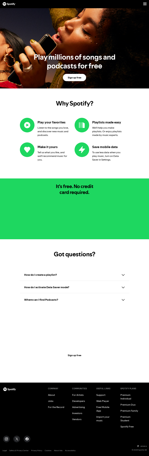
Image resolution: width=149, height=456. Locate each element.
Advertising (78, 407)
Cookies (48, 450)
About (51, 395)
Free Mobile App (102, 408)
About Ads (58, 450)
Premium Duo (128, 404)
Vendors (76, 419)
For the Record (56, 407)
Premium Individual (125, 396)
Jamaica (142, 446)
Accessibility (70, 450)
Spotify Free (127, 426)
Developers (78, 401)
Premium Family (129, 410)
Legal (4, 450)
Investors (77, 413)
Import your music (103, 418)
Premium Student (125, 418)
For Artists (78, 395)
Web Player (102, 401)
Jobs (50, 401)
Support (100, 395)
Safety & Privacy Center (19, 450)
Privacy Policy (36, 450)
